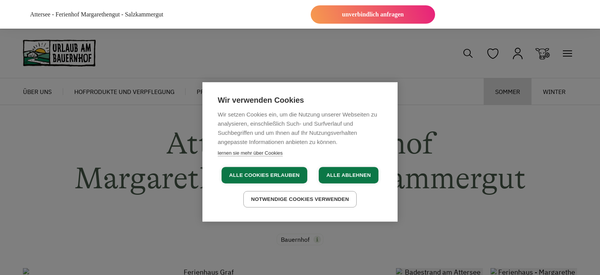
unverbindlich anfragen (373, 14)
